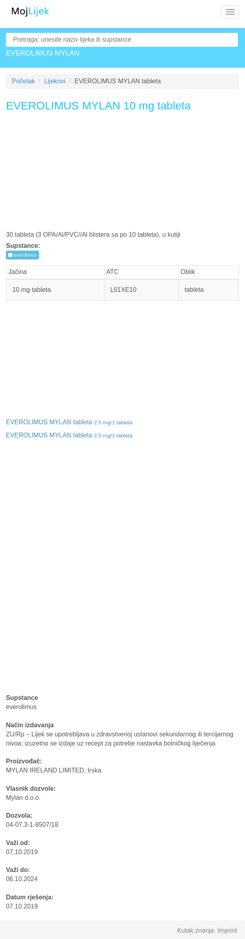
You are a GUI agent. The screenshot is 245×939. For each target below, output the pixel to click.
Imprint (227, 930)
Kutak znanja (195, 930)
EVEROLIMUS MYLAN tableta (69, 422)
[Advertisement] (122, 174)
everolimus (22, 255)
